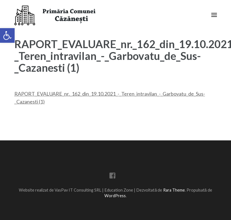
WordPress (115, 195)
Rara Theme (174, 190)
